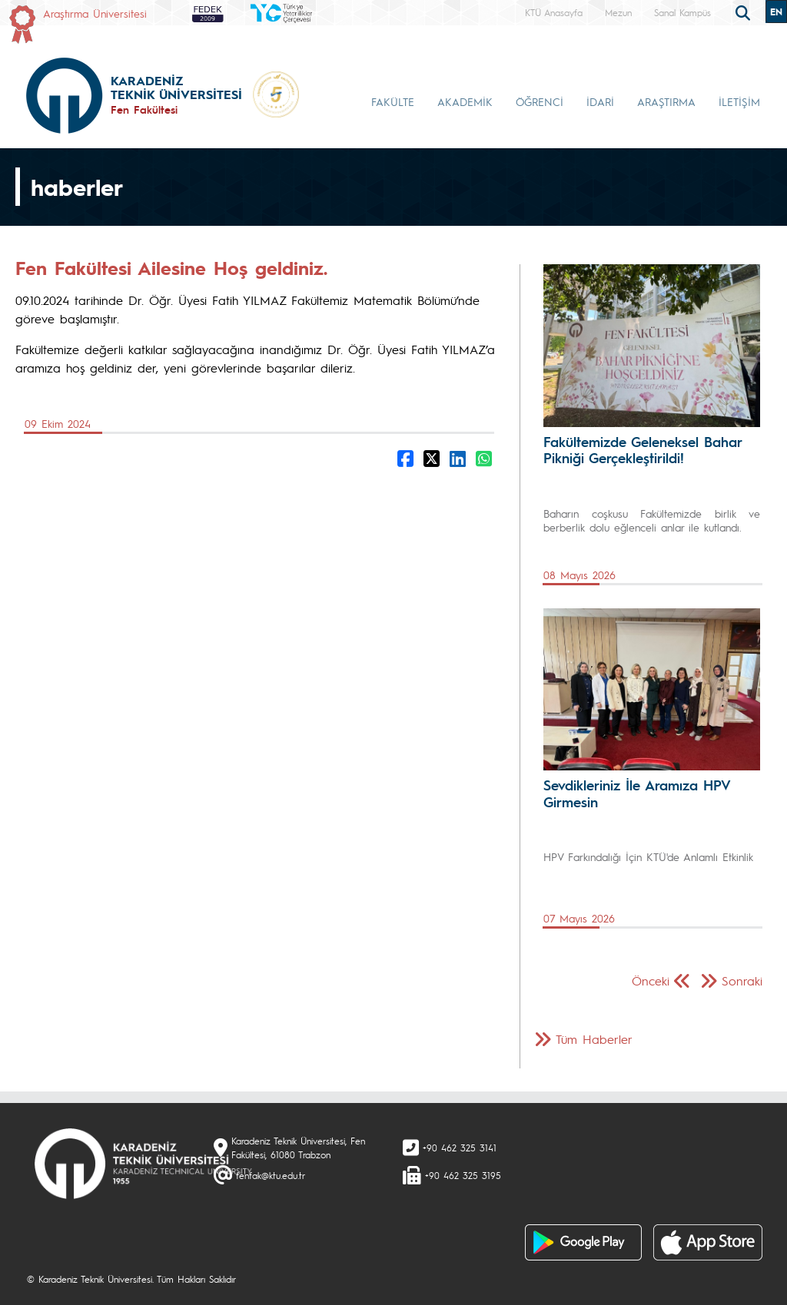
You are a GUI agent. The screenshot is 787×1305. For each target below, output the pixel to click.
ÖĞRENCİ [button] (539, 101)
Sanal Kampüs (682, 12)
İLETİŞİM (739, 101)
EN (776, 11)
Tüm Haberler (594, 1039)
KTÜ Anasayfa (554, 12)
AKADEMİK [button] (465, 101)
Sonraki (742, 980)
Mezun (618, 12)
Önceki (650, 980)
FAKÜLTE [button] (392, 101)
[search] (744, 11)
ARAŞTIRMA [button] (666, 101)
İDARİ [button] (600, 101)
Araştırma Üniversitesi (95, 13)
